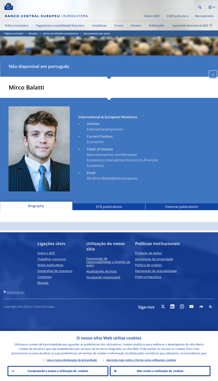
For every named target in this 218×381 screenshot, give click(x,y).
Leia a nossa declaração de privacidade (71, 360)
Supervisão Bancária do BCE (192, 25)
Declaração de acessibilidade (156, 271)
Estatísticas (99, 25)
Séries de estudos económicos (60, 33)
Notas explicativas (50, 265)
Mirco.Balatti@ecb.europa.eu (115, 178)
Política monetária (16, 25)
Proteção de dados (148, 253)
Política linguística (148, 277)
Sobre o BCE (152, 16)
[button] (205, 7)
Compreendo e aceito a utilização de (58, 371)
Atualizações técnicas (101, 271)
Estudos (136, 25)
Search (200, 7)
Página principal (13, 33)
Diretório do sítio (16, 292)
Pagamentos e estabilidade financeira (60, 25)
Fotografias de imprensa (54, 271)
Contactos (44, 277)
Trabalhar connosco (51, 259)
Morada (43, 283)
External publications (181, 206)
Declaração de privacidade (154, 259)
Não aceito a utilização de (160, 371)
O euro (118, 25)
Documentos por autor (97, 33)
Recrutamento (204, 16)
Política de (148, 265)
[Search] (180, 6)
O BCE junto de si (177, 16)
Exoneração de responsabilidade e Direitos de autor (108, 261)
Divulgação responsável (103, 277)
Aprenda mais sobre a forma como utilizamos (141, 360)
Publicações (156, 25)
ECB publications (109, 206)
